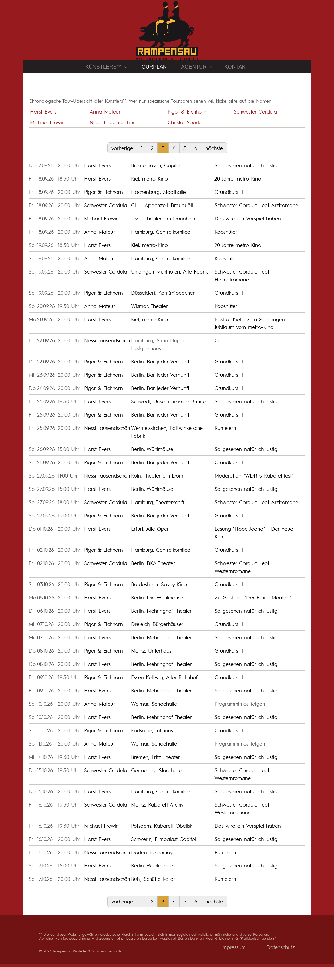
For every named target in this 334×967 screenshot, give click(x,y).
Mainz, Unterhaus (151, 653)
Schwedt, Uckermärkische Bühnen (169, 404)
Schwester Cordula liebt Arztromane (256, 208)
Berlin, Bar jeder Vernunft (160, 364)
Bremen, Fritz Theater (155, 760)
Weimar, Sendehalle (154, 706)
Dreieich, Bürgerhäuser (157, 627)
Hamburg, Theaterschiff (157, 505)
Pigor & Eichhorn (187, 114)
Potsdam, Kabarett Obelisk (161, 828)
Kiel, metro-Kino (149, 181)
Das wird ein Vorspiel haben (247, 221)
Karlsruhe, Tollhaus (152, 733)
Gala (220, 343)
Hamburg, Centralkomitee (160, 234)
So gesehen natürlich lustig (245, 168)
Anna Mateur (105, 114)
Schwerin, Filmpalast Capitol (163, 842)
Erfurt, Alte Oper (150, 531)
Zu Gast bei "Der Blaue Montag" (252, 600)
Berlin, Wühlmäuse (152, 452)
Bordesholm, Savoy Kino (159, 587)
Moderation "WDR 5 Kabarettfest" (253, 478)
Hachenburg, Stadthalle (158, 194)
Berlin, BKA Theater (153, 566)
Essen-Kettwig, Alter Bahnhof (164, 680)
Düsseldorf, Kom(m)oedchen (163, 295)
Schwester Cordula (255, 114)
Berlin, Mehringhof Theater (161, 613)
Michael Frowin (47, 125)
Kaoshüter (225, 234)
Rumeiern (225, 430)
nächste (214, 151)
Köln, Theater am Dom (157, 478)
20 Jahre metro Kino (237, 181)
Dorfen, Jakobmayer (154, 855)
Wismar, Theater (149, 309)
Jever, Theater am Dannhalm (164, 221)
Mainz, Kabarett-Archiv (157, 807)
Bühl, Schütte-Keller (153, 881)
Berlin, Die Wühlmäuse (157, 600)
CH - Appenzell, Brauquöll (162, 208)
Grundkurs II (228, 194)
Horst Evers (43, 114)
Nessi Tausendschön (113, 125)
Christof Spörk (184, 125)
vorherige (122, 151)
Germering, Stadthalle (156, 773)
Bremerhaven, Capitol (156, 168)
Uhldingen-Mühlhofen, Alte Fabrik (169, 274)
